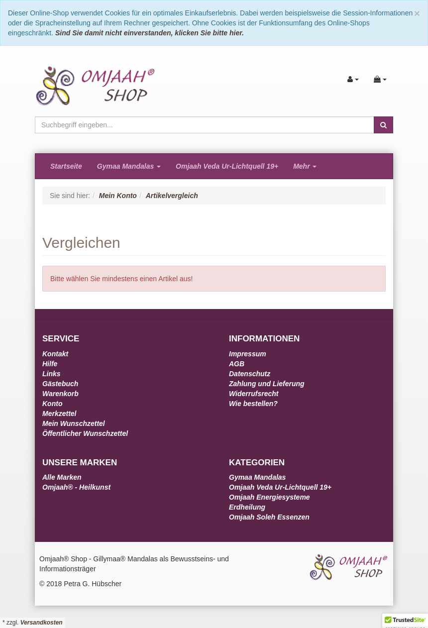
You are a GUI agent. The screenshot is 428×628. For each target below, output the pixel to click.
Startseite (66, 166)
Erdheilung (247, 507)
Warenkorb (60, 394)
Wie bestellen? (253, 404)
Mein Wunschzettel (73, 423)
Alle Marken (62, 477)
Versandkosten (41, 622)
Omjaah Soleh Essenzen (269, 517)
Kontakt (55, 354)
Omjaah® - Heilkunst (76, 487)
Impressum (247, 354)
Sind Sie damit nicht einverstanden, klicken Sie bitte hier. (149, 33)
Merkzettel (59, 414)
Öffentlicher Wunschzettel (85, 433)
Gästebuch (60, 384)
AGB (236, 364)
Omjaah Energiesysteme (269, 497)
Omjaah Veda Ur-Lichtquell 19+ (227, 166)
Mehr (305, 166)
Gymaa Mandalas (129, 166)
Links (51, 374)
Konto (52, 404)
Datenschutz (249, 374)
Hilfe (49, 364)
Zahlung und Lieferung (267, 384)
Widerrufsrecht (253, 394)
